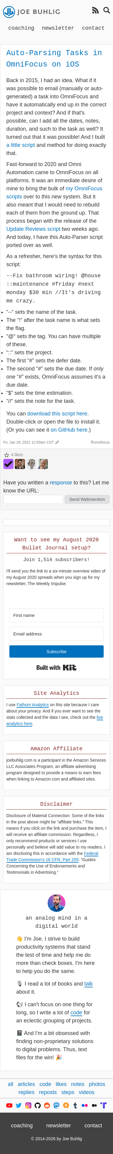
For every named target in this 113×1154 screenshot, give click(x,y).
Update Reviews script (33, 229)
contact (93, 27)
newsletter (58, 27)
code (76, 1013)
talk (88, 984)
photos (97, 1084)
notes (77, 1084)
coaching (21, 27)
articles (26, 1084)
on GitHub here (69, 430)
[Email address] (56, 634)
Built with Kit (56, 667)
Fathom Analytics (33, 704)
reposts (48, 1092)
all (10, 1084)
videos (87, 1092)
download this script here (57, 414)
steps (67, 1092)
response (61, 483)
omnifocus (101, 442)
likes (61, 1084)
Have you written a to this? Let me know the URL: (56, 487)
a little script (20, 145)
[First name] (56, 615)
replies (26, 1092)
